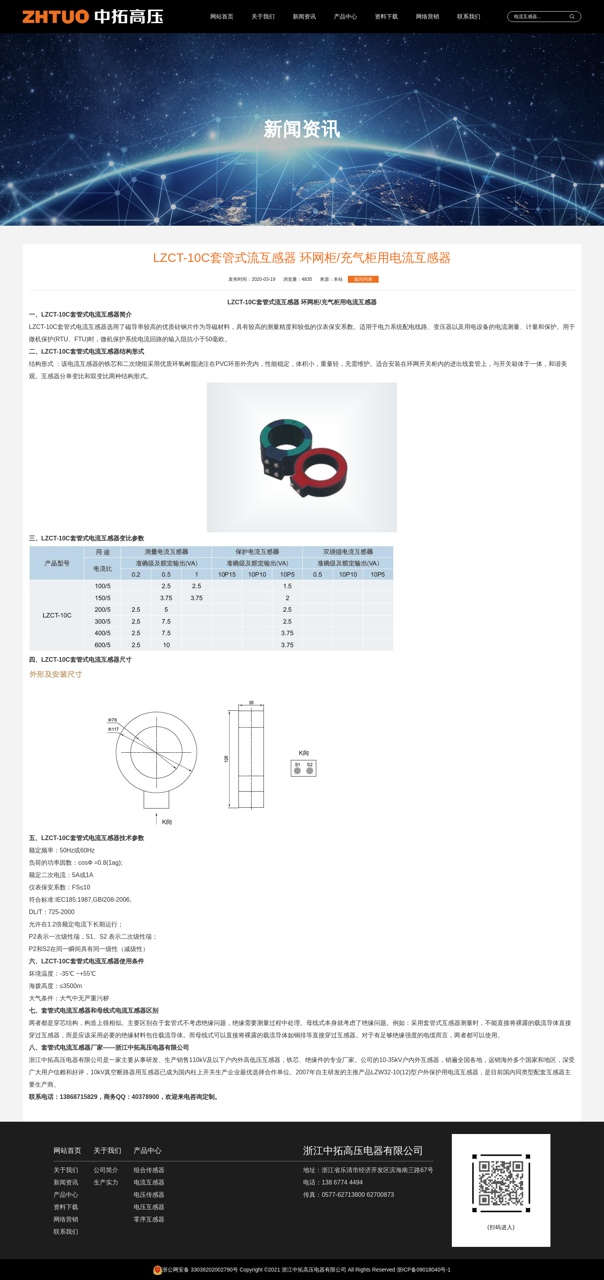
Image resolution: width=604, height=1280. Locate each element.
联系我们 (468, 16)
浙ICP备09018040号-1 (424, 1270)
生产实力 (106, 1182)
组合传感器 (149, 1170)
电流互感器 (149, 1182)
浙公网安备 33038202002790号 (195, 1270)
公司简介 (106, 1170)
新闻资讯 (304, 16)
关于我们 (263, 16)
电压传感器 (149, 1194)
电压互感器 (149, 1207)
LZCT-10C (80, 314)
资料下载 (386, 16)
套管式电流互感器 (66, 1010)
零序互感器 (149, 1219)
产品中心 (345, 16)
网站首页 (221, 16)
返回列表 (363, 279)
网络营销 (427, 16)
